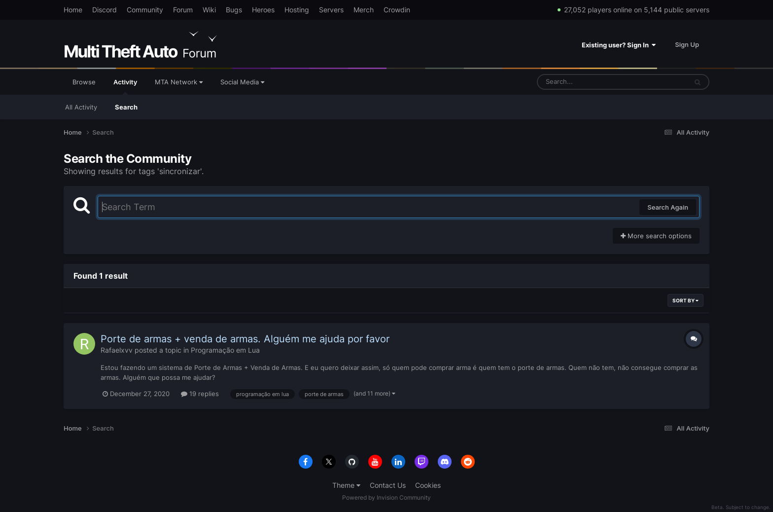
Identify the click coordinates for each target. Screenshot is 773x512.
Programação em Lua (225, 350)
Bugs (234, 9)
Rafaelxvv (117, 350)
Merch (363, 9)
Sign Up (687, 44)
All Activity (81, 107)
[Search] (586, 82)
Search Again (667, 207)
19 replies (200, 394)
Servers (331, 9)
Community (145, 9)
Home (73, 9)
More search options (656, 236)
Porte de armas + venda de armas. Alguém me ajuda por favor (245, 339)
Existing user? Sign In (619, 45)
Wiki (209, 9)
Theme (346, 485)
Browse (84, 82)
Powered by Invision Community (386, 497)
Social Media (242, 82)
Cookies (428, 485)
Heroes (263, 9)
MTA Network (179, 82)
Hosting (296, 9)
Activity (125, 86)
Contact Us (388, 485)
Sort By (685, 300)
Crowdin (397, 9)
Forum (183, 9)
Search (126, 107)
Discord (104, 9)
